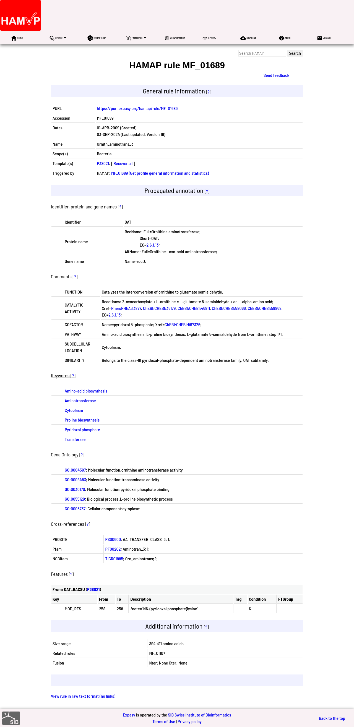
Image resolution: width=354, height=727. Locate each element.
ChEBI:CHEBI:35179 (159, 308)
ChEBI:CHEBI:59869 (265, 308)
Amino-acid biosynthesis (86, 390)
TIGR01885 (114, 558)
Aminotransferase (80, 400)
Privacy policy (190, 721)
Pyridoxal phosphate (82, 429)
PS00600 (113, 539)
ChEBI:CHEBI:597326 (182, 324)
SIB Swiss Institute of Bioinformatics (199, 714)
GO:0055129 (75, 498)
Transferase (75, 439)
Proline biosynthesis (82, 419)
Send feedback (276, 75)
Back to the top (332, 718)
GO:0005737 (75, 508)
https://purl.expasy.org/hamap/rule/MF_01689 (137, 108)
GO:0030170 (75, 489)
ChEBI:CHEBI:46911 (194, 308)
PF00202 (113, 548)
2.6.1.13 (152, 244)
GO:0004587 (75, 469)
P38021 (103, 163)
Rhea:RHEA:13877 (126, 308)
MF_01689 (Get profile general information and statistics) (160, 173)
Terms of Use (163, 721)
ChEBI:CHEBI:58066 (229, 308)
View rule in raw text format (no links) (83, 696)
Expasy (129, 714)
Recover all (123, 163)
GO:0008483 (75, 479)
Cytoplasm (74, 410)
